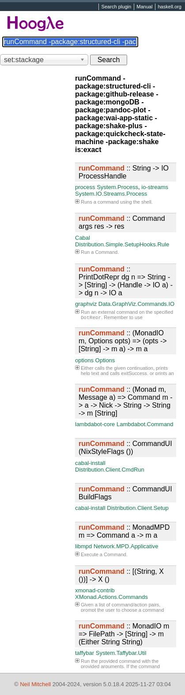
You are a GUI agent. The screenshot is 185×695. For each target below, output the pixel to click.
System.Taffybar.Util (121, 653)
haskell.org (169, 7)
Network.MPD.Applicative (126, 546)
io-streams (154, 187)
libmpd (83, 546)
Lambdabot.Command (145, 424)
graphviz (86, 304)
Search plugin (117, 7)
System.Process (117, 187)
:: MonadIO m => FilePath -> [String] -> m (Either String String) (124, 634)
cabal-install (90, 463)
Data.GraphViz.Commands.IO (136, 304)
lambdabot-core (95, 424)
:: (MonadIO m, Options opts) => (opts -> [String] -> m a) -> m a (123, 341)
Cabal (82, 237)
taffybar (84, 653)
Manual (144, 7)
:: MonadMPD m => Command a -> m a (124, 531)
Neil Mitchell (35, 684)
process (85, 187)
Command (106, 252)
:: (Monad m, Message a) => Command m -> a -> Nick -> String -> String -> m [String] (126, 401)
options (84, 360)
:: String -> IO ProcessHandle (124, 172)
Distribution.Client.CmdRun (109, 469)
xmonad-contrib (95, 590)
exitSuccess (134, 373)
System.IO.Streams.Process (111, 193)
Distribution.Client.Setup (137, 508)
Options (105, 360)
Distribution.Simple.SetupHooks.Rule (122, 244)
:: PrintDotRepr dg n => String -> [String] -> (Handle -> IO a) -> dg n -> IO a (126, 281)
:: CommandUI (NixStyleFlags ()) (125, 447)
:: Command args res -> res (122, 222)
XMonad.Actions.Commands (111, 597)
